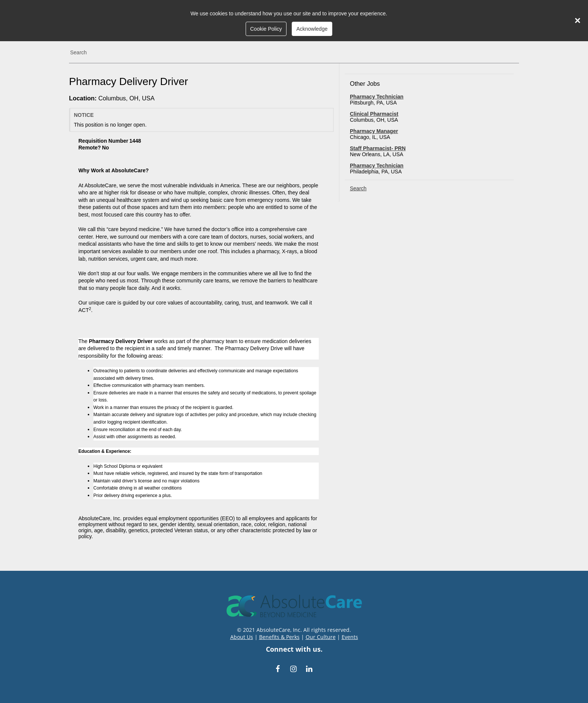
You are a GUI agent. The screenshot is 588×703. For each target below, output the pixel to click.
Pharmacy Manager (374, 131)
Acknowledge (311, 29)
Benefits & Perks (279, 636)
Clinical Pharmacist (374, 114)
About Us (241, 636)
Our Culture (321, 636)
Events (350, 636)
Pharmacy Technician (377, 97)
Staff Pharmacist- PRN (378, 148)
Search (78, 52)
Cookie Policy (266, 29)
